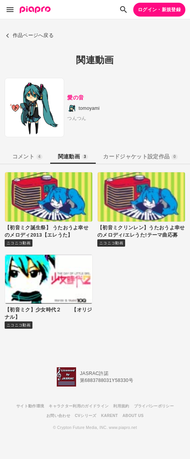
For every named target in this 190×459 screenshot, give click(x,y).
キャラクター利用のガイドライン (79, 406)
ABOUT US (133, 416)
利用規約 (121, 406)
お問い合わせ (58, 416)
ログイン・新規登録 (159, 9)
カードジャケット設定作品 (140, 156)
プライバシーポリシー (154, 406)
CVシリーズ (86, 416)
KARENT (109, 416)
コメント (27, 156)
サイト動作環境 (30, 406)
